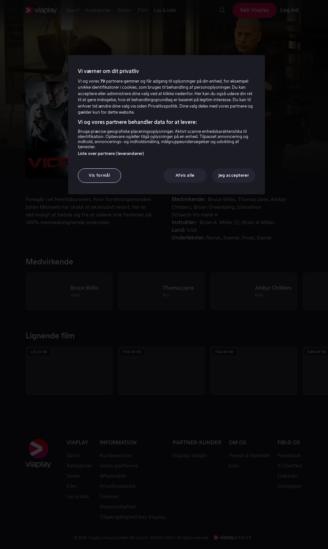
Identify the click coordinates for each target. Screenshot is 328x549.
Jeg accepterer (233, 175)
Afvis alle (185, 175)
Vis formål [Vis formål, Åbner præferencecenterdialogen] (99, 175)
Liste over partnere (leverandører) (111, 153)
